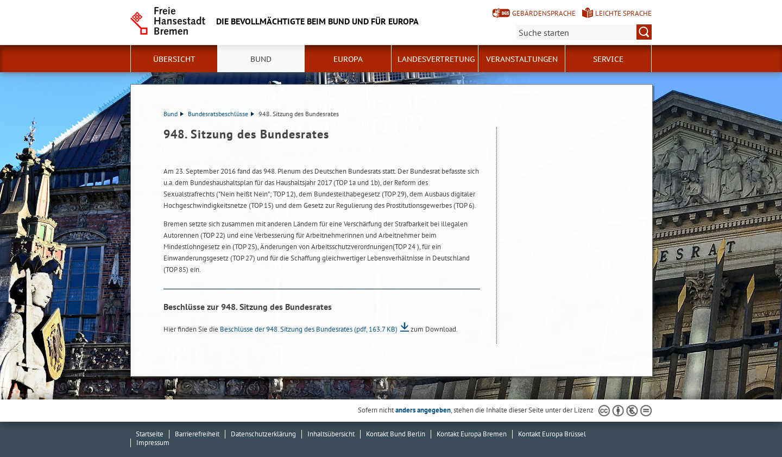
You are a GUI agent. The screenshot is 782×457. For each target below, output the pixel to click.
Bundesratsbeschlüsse (221, 114)
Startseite (149, 434)
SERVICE (608, 59)
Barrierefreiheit (197, 434)
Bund (261, 59)
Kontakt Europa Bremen (472, 434)
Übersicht (174, 59)
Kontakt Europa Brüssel (552, 434)
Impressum (152, 442)
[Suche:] (584, 32)
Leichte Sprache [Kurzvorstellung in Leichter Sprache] (623, 13)
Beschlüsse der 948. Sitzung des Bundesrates (309, 329)
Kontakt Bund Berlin (395, 434)
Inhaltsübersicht (331, 434)
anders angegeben (423, 410)
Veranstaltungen (522, 59)
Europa (348, 59)
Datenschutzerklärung (263, 434)
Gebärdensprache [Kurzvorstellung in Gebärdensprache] (544, 13)
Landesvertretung (436, 59)
